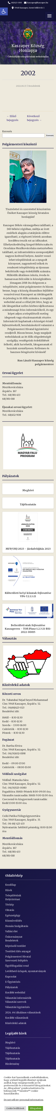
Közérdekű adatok (15, 1023)
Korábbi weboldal (15, 992)
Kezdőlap (10, 884)
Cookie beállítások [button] (15, 1108)
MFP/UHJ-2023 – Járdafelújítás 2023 (28, 548)
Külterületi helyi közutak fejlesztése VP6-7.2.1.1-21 (28, 594)
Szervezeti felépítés (16, 960)
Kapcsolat (10, 976)
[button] (4, 11)
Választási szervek (15, 1001)
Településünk (13, 895)
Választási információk (18, 998)
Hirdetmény (12, 1064)
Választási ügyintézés (17, 1007)
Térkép (9, 904)
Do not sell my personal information (23, 1099)
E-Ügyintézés (12, 981)
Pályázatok (11, 987)
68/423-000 (15, 3)
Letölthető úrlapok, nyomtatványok (25, 971)
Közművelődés (13, 920)
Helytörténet (12, 899)
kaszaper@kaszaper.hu (36, 3)
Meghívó (28, 490)
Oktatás (9, 910)
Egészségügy (12, 915)
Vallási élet (11, 931)
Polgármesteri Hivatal (18, 956)
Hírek (8, 890)
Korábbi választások (16, 1017)
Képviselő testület (15, 946)
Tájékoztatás (28, 504)
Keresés (7, 131)
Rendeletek (11, 940)
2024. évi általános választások (23, 1012)
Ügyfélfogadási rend (17, 965)
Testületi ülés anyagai (18, 951)
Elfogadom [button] (35, 1108)
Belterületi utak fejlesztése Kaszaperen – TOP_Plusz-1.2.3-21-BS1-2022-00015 (28, 629)
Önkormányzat (13, 936)
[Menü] (49, 16)
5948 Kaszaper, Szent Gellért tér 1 (28, 8)
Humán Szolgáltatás (16, 926)
